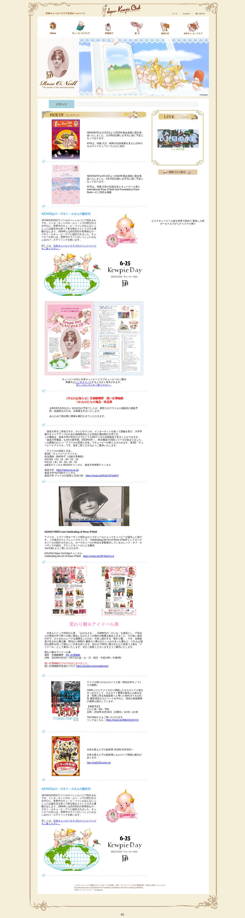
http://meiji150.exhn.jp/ (99, 762)
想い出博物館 (73, 655)
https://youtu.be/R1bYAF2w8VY (102, 475)
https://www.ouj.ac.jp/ (67, 470)
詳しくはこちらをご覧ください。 (94, 385)
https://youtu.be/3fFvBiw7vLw (98, 556)
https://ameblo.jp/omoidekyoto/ (92, 666)
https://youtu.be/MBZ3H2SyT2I (122, 720)
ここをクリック (83, 382)
